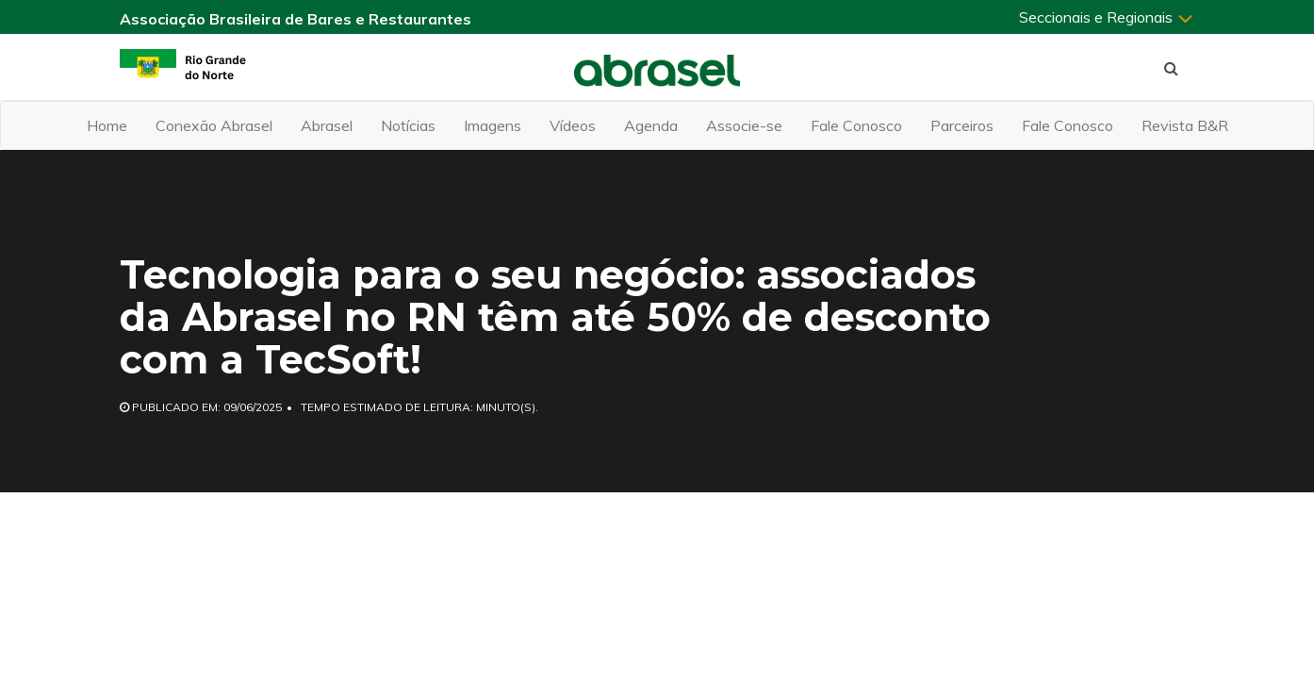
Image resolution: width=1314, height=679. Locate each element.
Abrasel (327, 125)
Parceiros (962, 125)
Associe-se (744, 125)
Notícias (408, 125)
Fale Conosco (856, 125)
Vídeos (573, 125)
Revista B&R (1185, 125)
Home (107, 125)
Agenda (651, 125)
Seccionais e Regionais (1106, 17)
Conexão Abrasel (214, 125)
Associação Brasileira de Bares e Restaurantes (295, 18)
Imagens (492, 125)
